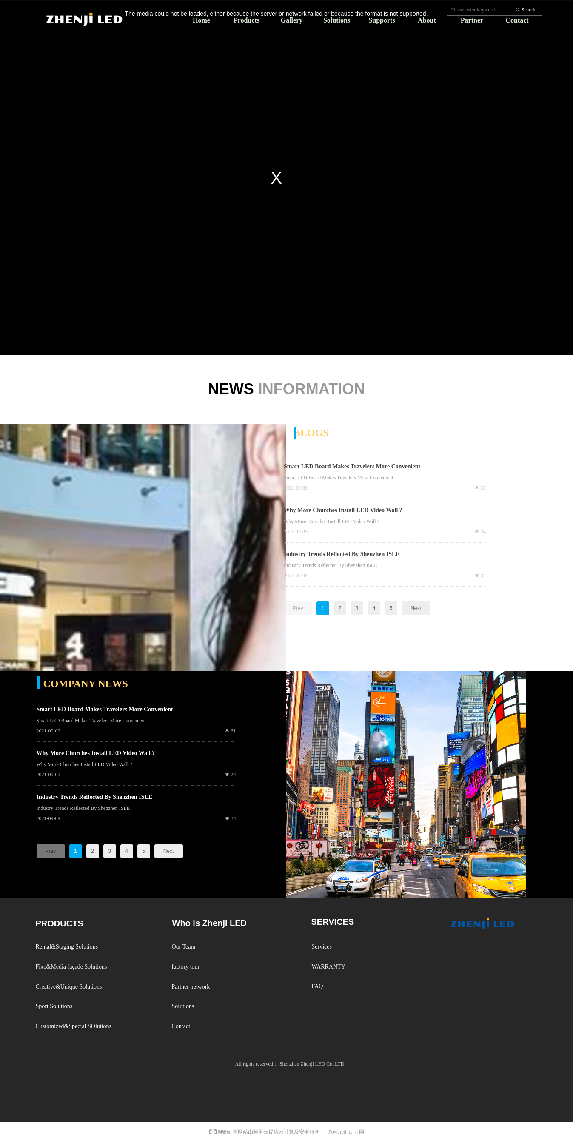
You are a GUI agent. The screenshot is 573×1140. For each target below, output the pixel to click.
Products (246, 20)
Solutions (336, 20)
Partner (472, 20)
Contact (516, 20)
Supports (381, 20)
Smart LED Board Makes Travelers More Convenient (352, 466)
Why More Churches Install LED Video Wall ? (343, 510)
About (427, 20)
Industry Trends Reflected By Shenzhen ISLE (342, 554)
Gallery (292, 20)
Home (201, 20)
